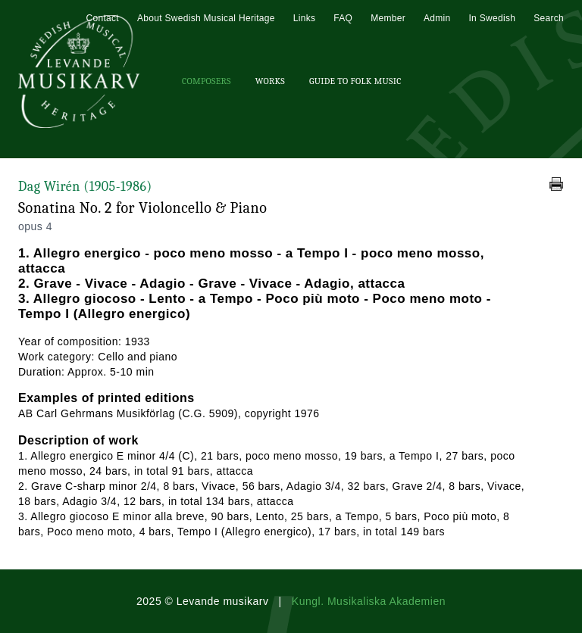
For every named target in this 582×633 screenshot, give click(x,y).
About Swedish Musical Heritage (206, 18)
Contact (102, 18)
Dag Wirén (85, 187)
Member (388, 18)
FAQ (342, 18)
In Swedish (491, 18)
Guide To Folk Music (355, 81)
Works (270, 81)
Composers (206, 81)
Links (304, 18)
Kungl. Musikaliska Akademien (369, 601)
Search (549, 18)
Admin (437, 18)
